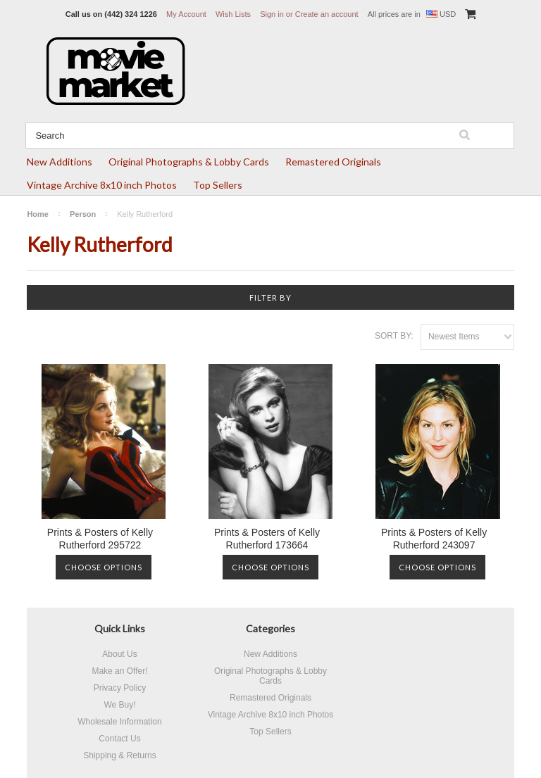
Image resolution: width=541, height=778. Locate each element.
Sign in (272, 14)
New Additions (59, 162)
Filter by (270, 297)
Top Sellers (217, 185)
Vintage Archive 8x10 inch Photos (102, 185)
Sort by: (394, 336)
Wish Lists (233, 14)
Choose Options (103, 567)
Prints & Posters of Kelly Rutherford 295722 (100, 539)
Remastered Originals (333, 162)
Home (38, 214)
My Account (186, 14)
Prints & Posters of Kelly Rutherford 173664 (267, 539)
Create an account (327, 14)
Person (83, 214)
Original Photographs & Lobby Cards (188, 162)
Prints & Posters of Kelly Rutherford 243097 (434, 539)
